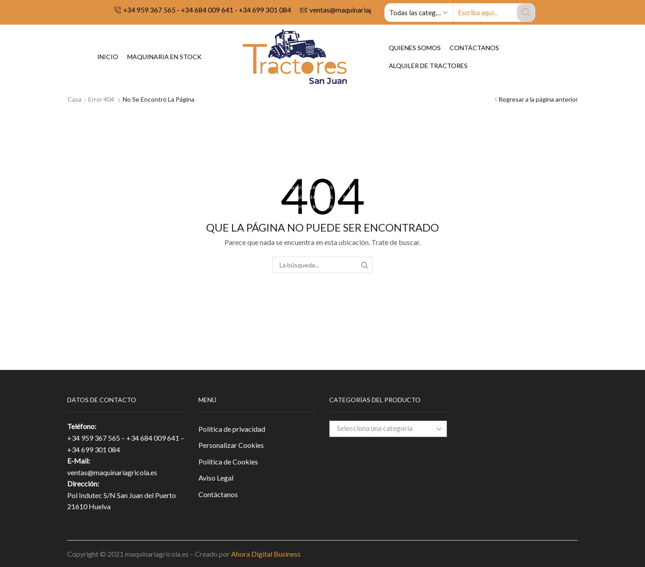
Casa (75, 99)
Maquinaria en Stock (164, 56)
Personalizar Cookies (231, 445)
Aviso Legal (215, 477)
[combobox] (388, 429)
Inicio (107, 56)
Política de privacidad (231, 429)
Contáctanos (474, 48)
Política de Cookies (228, 461)
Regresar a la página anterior (538, 99)
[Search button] (526, 12)
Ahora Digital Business (266, 554)
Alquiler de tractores (428, 65)
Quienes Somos (415, 48)
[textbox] (381, 428)
